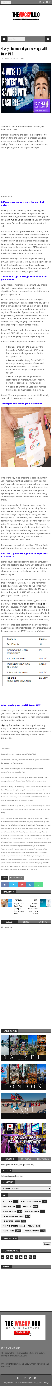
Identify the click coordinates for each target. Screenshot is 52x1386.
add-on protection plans (34, 604)
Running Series (32, 1211)
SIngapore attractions (13, 1216)
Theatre (31, 1226)
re (26, 1287)
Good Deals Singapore (31, 1201)
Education (7, 1201)
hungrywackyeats (31, 1231)
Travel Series (8, 1231)
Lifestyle (27, 1206)
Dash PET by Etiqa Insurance (19, 220)
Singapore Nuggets (11, 1221)
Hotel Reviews (8, 1206)
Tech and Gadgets (10, 1226)
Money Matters (16, 878)
